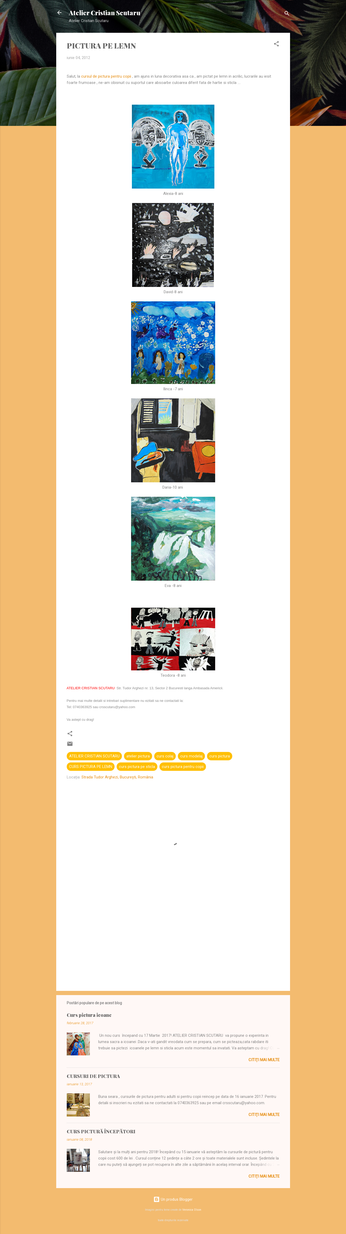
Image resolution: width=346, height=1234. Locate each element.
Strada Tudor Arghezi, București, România (117, 777)
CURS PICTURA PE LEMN (90, 766)
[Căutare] (287, 14)
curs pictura (219, 756)
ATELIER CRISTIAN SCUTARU (94, 756)
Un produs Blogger (173, 1199)
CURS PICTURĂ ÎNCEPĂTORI (101, 1131)
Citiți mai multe (264, 1059)
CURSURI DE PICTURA (93, 1076)
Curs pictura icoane (89, 1015)
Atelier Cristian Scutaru (104, 12)
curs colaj (165, 756)
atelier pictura (138, 756)
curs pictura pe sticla (137, 766)
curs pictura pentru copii (183, 766)
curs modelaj (191, 756)
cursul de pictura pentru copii (106, 76)
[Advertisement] (173, 942)
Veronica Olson (191, 1209)
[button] (276, 45)
